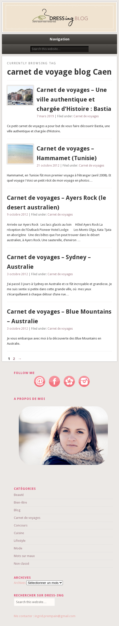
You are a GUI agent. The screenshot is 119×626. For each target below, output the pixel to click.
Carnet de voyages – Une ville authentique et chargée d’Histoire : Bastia (74, 99)
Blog (17, 510)
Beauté (19, 495)
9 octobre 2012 (17, 214)
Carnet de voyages (86, 116)
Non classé (21, 563)
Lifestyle (19, 540)
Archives (20, 583)
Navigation (60, 39)
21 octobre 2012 (48, 165)
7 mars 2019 (45, 116)
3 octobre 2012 (17, 274)
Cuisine (19, 533)
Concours (20, 525)
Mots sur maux (24, 556)
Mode (18, 548)
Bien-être (20, 502)
